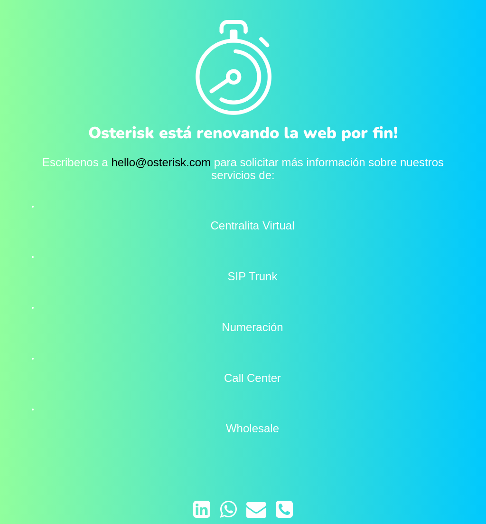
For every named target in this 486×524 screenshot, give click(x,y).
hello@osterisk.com (161, 162)
